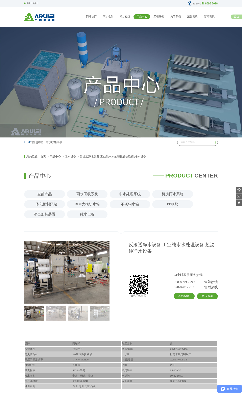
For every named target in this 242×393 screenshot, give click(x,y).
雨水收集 (108, 16)
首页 (43, 156)
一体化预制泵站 (44, 204)
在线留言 (184, 296)
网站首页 (91, 16)
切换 (34, 3)
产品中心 (142, 16)
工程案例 (158, 16)
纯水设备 (70, 156)
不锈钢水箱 (130, 204)
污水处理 (125, 16)
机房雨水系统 (173, 194)
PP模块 (172, 204)
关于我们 (175, 16)
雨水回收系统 (87, 194)
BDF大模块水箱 (87, 204)
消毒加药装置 (44, 214)
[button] (104, 271)
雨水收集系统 (54, 142)
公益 (236, 16)
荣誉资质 (192, 16)
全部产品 (44, 194)
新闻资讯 (209, 16)
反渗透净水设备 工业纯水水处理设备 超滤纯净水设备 (113, 156)
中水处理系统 (130, 194)
